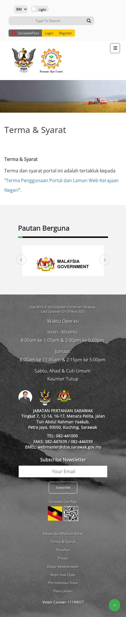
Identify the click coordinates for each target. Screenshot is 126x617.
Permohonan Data (63, 582)
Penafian (63, 550)
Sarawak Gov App (63, 501)
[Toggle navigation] (115, 48)
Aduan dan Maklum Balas (63, 533)
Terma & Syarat (63, 541)
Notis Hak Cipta (63, 574)
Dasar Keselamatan (63, 566)
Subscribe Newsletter (63, 460)
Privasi (63, 558)
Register (65, 33)
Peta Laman (63, 591)
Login (49, 33)
